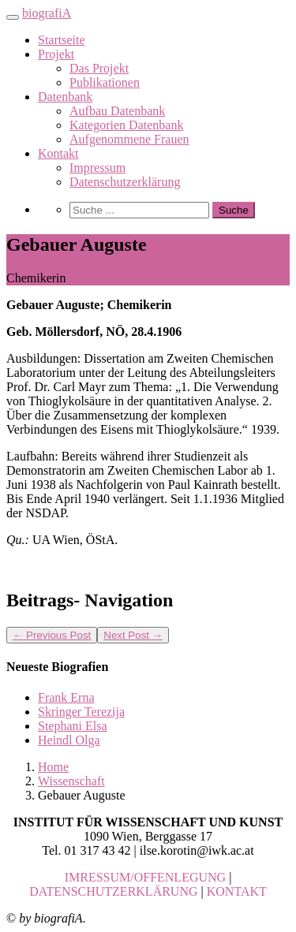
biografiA (46, 13)
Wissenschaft (71, 781)
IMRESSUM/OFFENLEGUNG (145, 877)
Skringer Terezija (81, 711)
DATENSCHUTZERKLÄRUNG (113, 891)
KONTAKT (237, 891)
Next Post (133, 635)
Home (53, 767)
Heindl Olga (69, 740)
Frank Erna (66, 697)
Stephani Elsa (72, 726)
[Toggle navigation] (12, 17)
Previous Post (52, 635)
